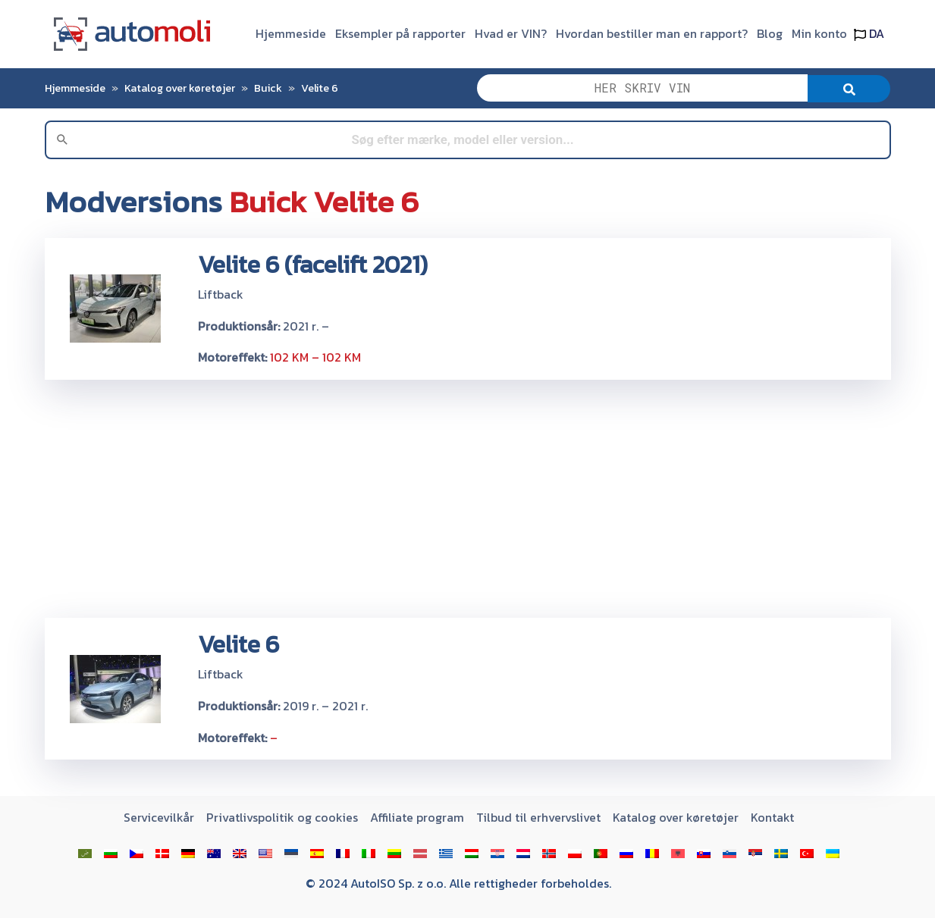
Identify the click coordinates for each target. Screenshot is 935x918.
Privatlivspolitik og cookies (282, 817)
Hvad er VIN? (511, 33)
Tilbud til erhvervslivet (538, 817)
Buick (268, 88)
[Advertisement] (468, 498)
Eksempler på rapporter (400, 33)
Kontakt (772, 817)
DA (869, 33)
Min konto (819, 33)
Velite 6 (319, 88)
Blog (770, 33)
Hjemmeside (291, 33)
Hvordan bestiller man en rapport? (652, 33)
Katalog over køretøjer (179, 88)
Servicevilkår (159, 817)
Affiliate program (417, 817)
